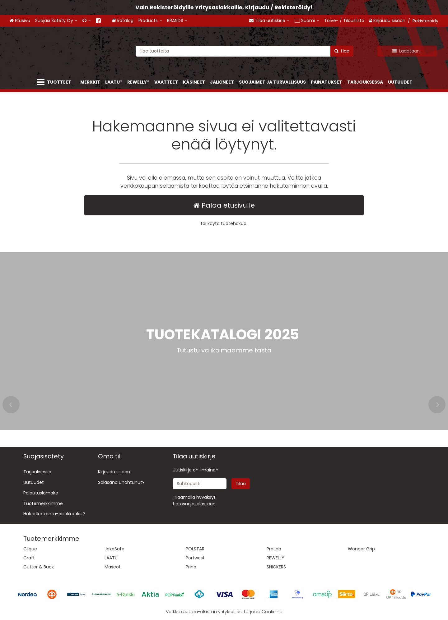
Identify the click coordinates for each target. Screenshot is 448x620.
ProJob (274, 549)
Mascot (113, 567)
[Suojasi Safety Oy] (56, 20)
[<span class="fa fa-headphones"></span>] (86, 20)
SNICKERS (276, 567)
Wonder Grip (361, 549)
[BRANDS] (182, 20)
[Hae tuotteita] (244, 50)
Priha (191, 567)
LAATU (111, 558)
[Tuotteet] (55, 82)
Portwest (195, 558)
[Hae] (341, 50)
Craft (29, 558)
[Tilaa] (240, 483)
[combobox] (244, 50)
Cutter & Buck (38, 567)
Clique (30, 549)
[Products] (155, 20)
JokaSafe (114, 549)
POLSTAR (195, 549)
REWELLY (275, 558)
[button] (194, 504)
